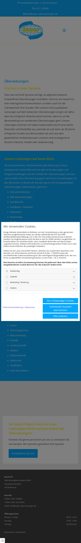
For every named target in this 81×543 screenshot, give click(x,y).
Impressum (30, 307)
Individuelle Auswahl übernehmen (60, 308)
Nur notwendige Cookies (60, 300)
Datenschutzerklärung (13, 307)
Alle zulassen (60, 316)
